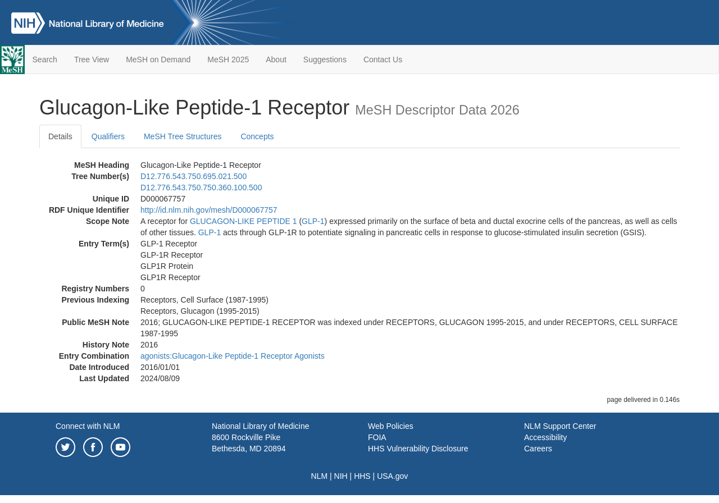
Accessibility (545, 437)
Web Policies (390, 426)
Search (45, 59)
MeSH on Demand (158, 59)
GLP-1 (313, 221)
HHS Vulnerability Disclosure (418, 448)
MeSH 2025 (228, 59)
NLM (319, 476)
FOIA (377, 437)
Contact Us (382, 59)
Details (60, 136)
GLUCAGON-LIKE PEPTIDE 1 (243, 221)
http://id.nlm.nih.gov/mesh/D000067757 (208, 209)
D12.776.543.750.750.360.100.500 (201, 187)
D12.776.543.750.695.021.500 (193, 176)
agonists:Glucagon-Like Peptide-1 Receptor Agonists (232, 355)
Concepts (257, 136)
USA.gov (392, 476)
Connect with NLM (88, 426)
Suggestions (325, 59)
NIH (341, 476)
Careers (538, 448)
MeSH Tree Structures (183, 136)
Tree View (91, 59)
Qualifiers (108, 136)
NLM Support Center (560, 426)
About (276, 59)
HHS (362, 476)
